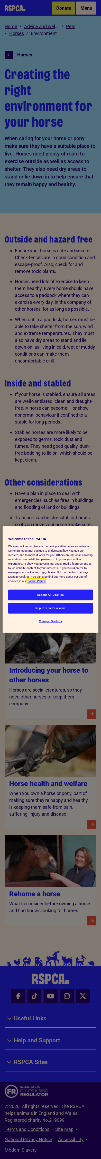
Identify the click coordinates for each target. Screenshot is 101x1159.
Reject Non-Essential (50, 608)
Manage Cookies (50, 621)
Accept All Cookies (50, 595)
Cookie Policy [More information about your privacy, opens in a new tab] (36, 581)
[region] (50, 579)
